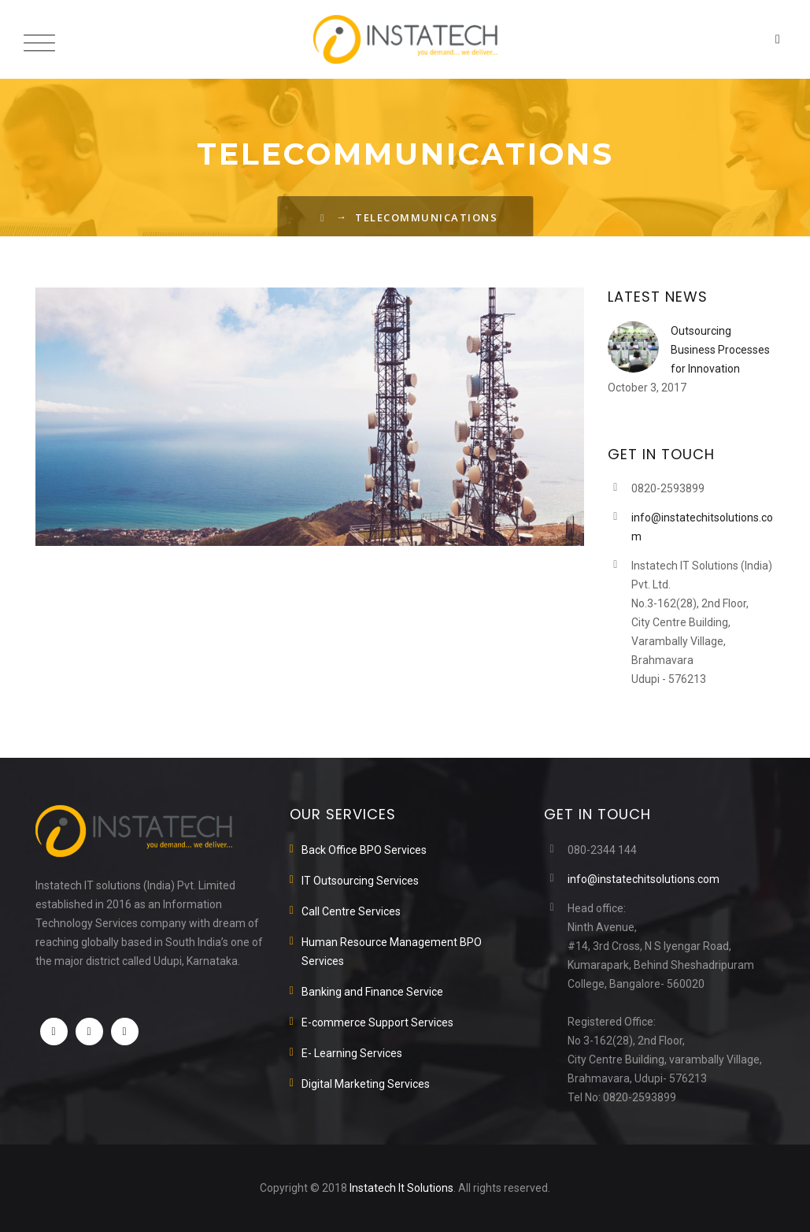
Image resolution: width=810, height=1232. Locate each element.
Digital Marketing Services (365, 1084)
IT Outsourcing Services (360, 880)
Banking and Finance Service (372, 991)
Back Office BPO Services (364, 850)
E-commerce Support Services (377, 1022)
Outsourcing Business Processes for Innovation (720, 350)
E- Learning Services (351, 1053)
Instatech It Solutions (401, 1188)
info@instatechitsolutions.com (643, 879)
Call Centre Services (351, 911)
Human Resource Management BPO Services (391, 951)
